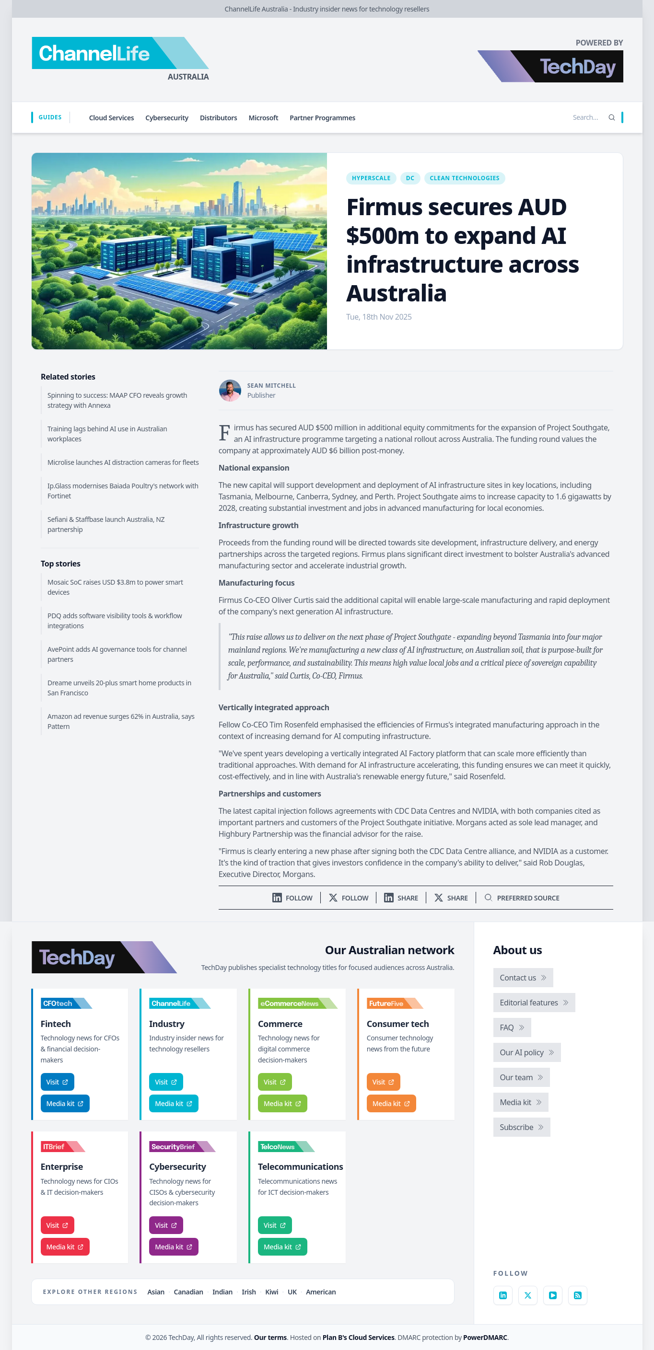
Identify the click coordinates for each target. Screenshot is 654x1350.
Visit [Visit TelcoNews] (275, 1225)
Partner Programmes (322, 117)
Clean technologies (465, 178)
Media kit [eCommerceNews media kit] (283, 1103)
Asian (156, 1291)
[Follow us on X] (348, 898)
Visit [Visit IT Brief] (58, 1225)
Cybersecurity (166, 117)
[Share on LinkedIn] (401, 898)
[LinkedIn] (503, 1295)
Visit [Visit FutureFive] (384, 1081)
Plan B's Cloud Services (359, 1337)
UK (292, 1291)
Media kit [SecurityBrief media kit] (174, 1246)
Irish (249, 1291)
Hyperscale (371, 178)
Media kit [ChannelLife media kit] (174, 1103)
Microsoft (264, 117)
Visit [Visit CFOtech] (58, 1081)
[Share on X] (451, 898)
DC (410, 178)
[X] (527, 1295)
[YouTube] (552, 1295)
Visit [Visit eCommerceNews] (275, 1081)
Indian (222, 1291)
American (321, 1291)
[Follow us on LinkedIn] (292, 898)
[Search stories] (565, 117)
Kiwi (271, 1291)
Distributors (218, 117)
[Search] (612, 117)
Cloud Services (111, 117)
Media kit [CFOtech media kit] (65, 1103)
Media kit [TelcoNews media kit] (283, 1246)
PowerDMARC (485, 1337)
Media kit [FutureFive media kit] (391, 1103)
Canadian (188, 1291)
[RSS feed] (577, 1295)
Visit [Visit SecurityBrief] (166, 1225)
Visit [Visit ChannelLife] (166, 1081)
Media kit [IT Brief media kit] (65, 1246)
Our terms (270, 1337)
